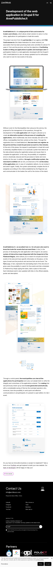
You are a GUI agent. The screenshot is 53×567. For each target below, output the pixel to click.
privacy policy (17, 530)
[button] (50, 2)
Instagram (8, 504)
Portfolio (13, 465)
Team (27, 504)
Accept (48, 564)
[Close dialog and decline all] (52, 558)
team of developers (9, 468)
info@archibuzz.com (13, 492)
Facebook (8, 507)
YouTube (8, 509)
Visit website (9, 473)
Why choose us (30, 502)
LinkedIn (8, 502)
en (47, 3)
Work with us (29, 509)
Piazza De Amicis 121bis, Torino (14, 495)
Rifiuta (40, 564)
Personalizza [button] (4, 564)
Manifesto (28, 507)
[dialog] (26, 562)
